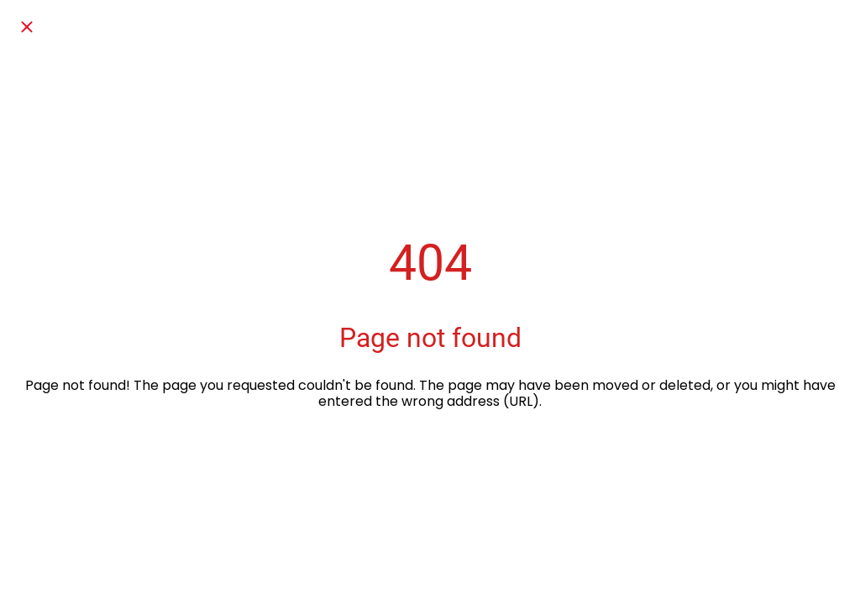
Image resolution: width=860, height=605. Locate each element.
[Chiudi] (27, 27)
